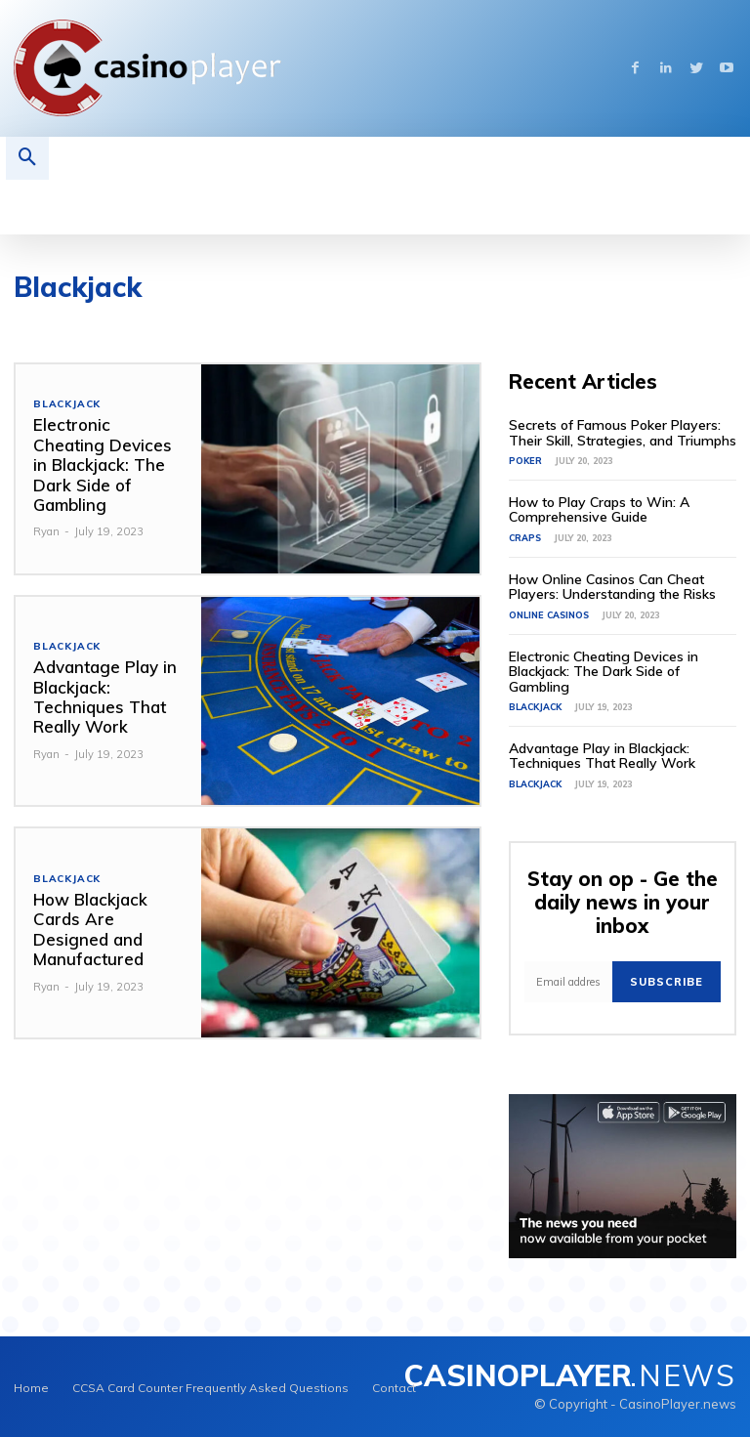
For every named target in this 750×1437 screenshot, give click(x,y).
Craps (525, 537)
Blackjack (67, 404)
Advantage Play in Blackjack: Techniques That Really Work (105, 696)
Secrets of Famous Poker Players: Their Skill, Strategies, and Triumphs (622, 432)
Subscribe (666, 981)
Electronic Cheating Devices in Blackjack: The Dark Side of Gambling (102, 464)
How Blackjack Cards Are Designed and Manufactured (90, 929)
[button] (27, 158)
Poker (525, 460)
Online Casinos (548, 614)
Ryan (46, 531)
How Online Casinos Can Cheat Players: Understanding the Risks (612, 587)
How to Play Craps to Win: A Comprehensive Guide (599, 509)
